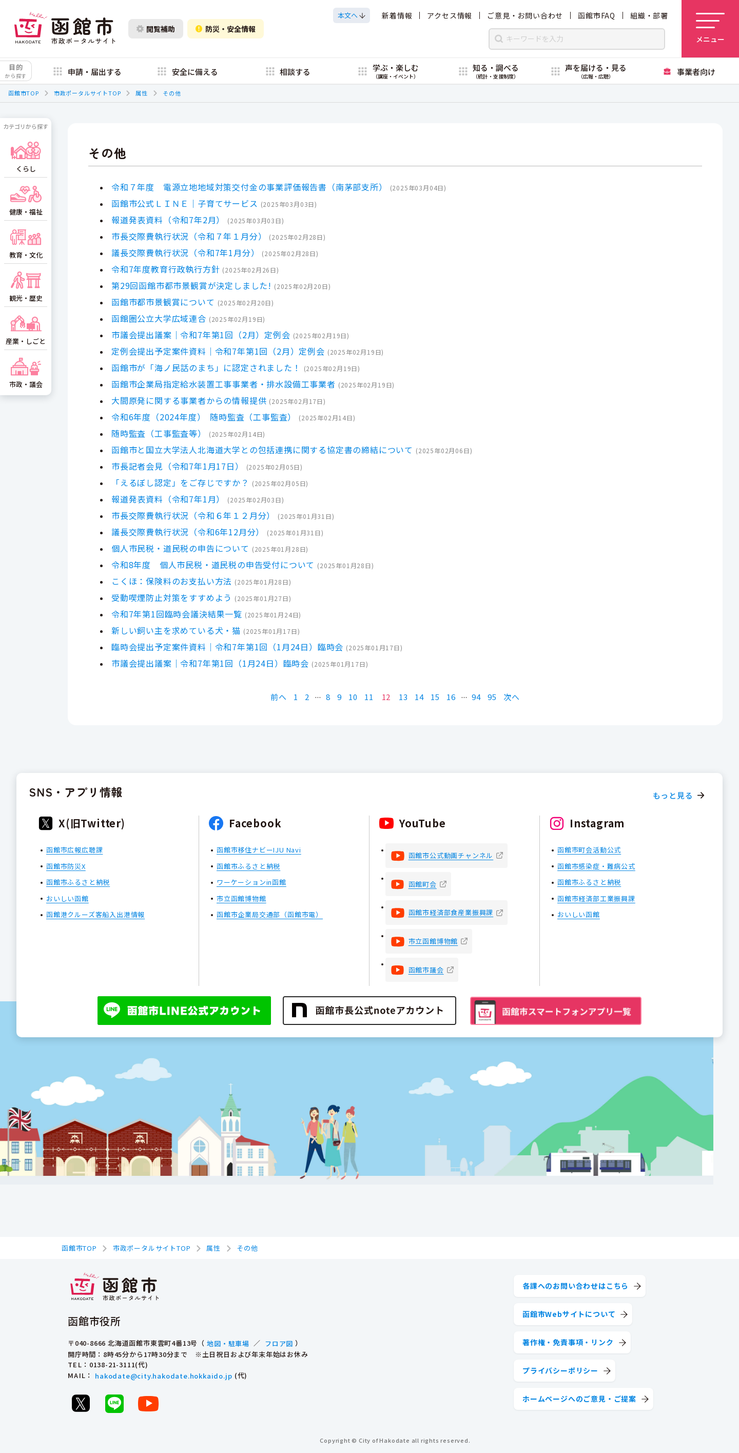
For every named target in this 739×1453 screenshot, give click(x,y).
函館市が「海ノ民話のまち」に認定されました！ (206, 367)
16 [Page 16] (451, 696)
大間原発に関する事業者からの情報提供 (188, 400)
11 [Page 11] (369, 696)
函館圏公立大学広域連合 (158, 318)
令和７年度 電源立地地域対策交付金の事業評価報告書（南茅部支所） (249, 187)
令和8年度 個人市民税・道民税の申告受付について (213, 564)
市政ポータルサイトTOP (87, 93)
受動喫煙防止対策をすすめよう (171, 597)
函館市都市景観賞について (163, 302)
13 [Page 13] (403, 696)
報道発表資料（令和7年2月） (168, 220)
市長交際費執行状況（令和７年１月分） (188, 236)
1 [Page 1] (296, 696)
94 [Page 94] (476, 696)
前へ (278, 696)
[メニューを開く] (710, 28)
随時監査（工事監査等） (158, 433)
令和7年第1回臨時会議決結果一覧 (176, 614)
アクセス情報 (449, 15)
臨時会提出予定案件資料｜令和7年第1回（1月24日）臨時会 (227, 647)
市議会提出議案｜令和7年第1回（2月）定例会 (200, 334)
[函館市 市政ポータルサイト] (64, 28)
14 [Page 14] (419, 696)
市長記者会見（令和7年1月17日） (177, 466)
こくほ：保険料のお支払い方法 (171, 581)
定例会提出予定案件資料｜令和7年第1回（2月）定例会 (218, 351)
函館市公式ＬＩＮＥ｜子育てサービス (184, 203)
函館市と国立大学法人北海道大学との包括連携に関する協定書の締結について (262, 449)
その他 (172, 93)
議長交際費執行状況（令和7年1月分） (185, 252)
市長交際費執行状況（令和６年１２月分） (193, 515)
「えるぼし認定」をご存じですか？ (180, 482)
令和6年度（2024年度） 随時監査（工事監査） (203, 417)
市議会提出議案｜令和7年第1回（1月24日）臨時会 (210, 663)
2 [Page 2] (307, 696)
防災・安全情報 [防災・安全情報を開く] (226, 29)
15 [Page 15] (435, 696)
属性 (141, 93)
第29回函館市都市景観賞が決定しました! (191, 285)
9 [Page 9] (339, 696)
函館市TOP (23, 93)
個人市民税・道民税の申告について (180, 548)
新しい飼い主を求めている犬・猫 (176, 630)
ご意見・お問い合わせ (525, 15)
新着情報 (397, 15)
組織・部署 (649, 15)
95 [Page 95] (492, 696)
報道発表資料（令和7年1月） (168, 499)
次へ (511, 696)
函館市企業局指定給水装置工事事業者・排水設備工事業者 (223, 384)
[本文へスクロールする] (351, 15)
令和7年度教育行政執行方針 (165, 269)
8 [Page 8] (328, 696)
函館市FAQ (596, 15)
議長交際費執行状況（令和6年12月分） (187, 532)
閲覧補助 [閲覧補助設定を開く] (156, 29)
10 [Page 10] (353, 696)
